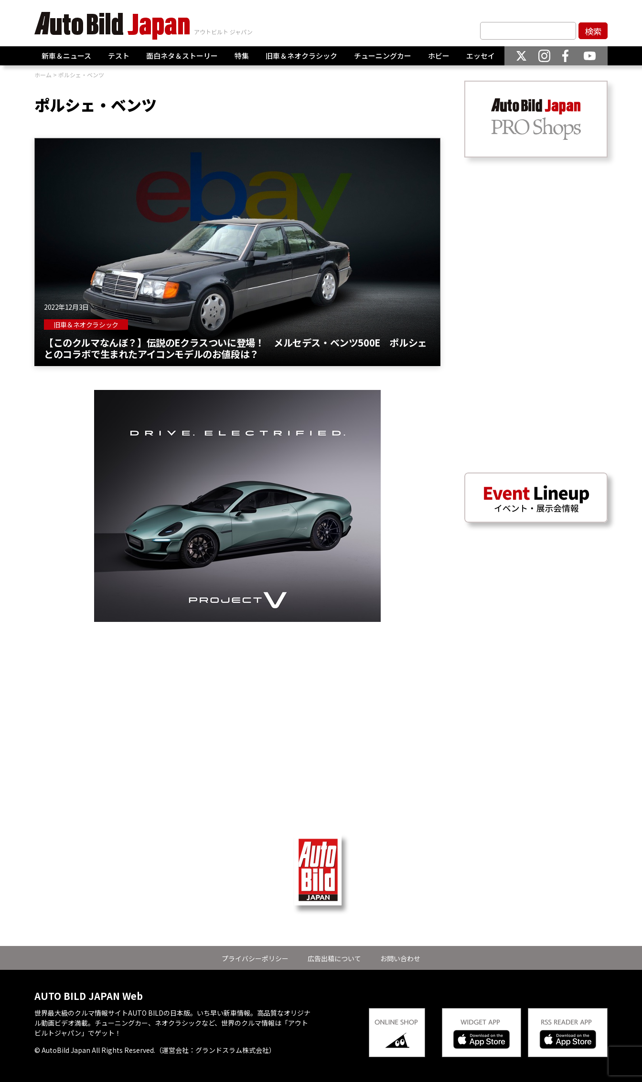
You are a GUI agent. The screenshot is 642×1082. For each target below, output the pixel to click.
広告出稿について (334, 958)
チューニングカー (382, 56)
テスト (118, 56)
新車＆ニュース (66, 56)
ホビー (438, 56)
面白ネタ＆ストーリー (182, 56)
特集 (242, 56)
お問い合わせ (400, 958)
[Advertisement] (237, 689)
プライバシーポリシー (255, 958)
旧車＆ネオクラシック (301, 56)
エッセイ (480, 56)
